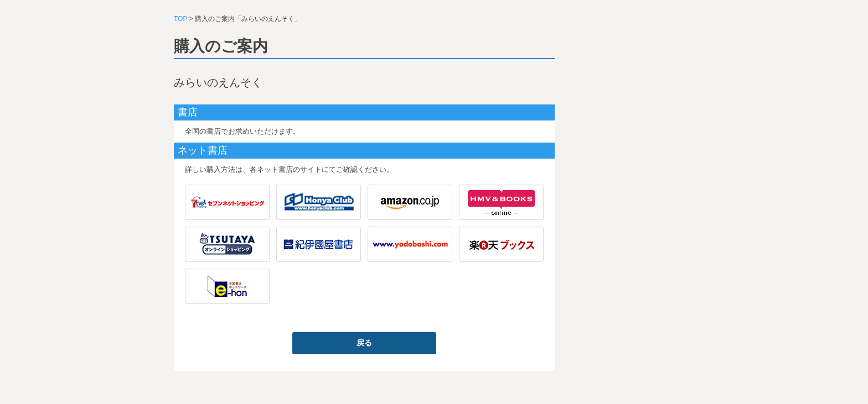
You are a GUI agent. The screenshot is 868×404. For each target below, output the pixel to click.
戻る (364, 342)
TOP (180, 19)
